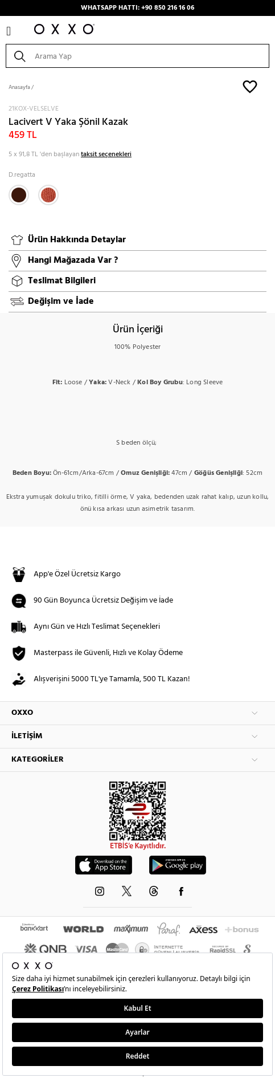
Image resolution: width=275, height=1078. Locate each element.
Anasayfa (19, 87)
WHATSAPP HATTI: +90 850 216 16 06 (137, 8)
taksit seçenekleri (106, 154)
